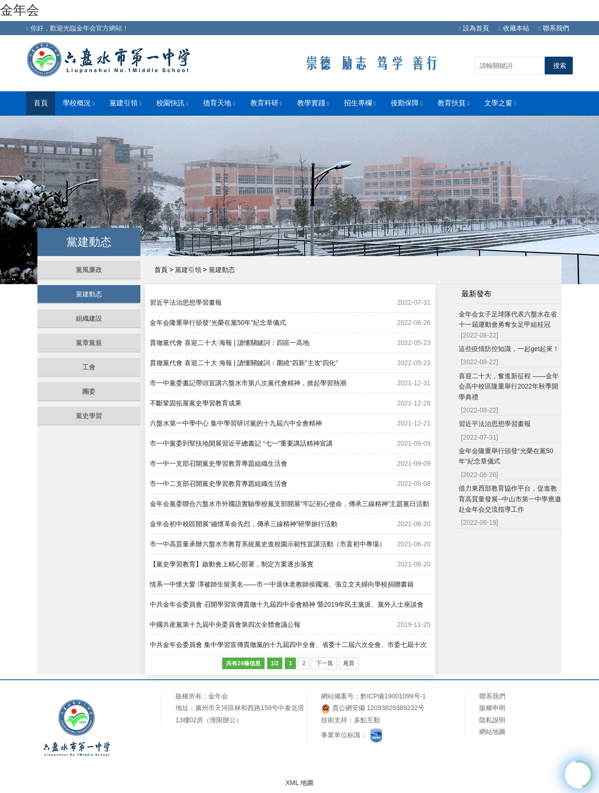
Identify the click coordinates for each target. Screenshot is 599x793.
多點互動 (367, 720)
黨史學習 (89, 415)
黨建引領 (125, 103)
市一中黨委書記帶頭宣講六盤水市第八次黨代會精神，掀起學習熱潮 (248, 383)
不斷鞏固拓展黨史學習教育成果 (195, 403)
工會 (88, 367)
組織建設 (89, 318)
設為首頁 (474, 28)
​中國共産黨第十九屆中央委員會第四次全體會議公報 (225, 624)
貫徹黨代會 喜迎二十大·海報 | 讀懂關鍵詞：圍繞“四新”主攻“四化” (244, 363)
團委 (88, 391)
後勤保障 (407, 103)
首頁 (41, 103)
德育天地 (219, 103)
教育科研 (266, 103)
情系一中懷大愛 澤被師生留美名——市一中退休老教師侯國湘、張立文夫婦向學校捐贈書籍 (282, 584)
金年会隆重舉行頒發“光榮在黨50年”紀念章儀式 (218, 322)
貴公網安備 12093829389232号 (372, 708)
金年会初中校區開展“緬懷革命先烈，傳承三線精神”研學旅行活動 (243, 524)
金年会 (19, 10)
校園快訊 (172, 103)
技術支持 (334, 720)
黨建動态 (89, 294)
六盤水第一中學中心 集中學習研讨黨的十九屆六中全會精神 (236, 423)
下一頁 (324, 663)
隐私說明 (492, 720)
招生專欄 (360, 103)
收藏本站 (513, 28)
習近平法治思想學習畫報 (186, 302)
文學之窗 (500, 103)
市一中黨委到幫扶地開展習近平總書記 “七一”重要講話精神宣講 (241, 443)
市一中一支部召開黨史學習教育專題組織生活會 (218, 463)
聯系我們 (554, 28)
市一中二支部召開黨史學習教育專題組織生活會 (218, 483)
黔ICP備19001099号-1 (393, 696)
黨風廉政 (89, 269)
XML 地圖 (299, 782)
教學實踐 (313, 103)
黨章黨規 (89, 342)
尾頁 (348, 663)
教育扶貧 (453, 103)
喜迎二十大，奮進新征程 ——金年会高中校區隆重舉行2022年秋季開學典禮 (509, 386)
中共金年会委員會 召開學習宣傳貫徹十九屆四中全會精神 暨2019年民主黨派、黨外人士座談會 (287, 604)
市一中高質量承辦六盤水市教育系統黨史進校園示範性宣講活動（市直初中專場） (268, 544)
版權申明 (492, 708)
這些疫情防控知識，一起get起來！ (509, 348)
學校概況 (79, 103)
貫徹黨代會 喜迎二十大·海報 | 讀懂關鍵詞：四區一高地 (229, 342)
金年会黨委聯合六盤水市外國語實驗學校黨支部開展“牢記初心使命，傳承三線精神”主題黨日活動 (289, 503)
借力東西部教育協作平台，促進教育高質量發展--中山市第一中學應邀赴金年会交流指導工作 (510, 499)
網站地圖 (492, 731)
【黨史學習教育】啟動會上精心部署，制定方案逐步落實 (232, 564)
